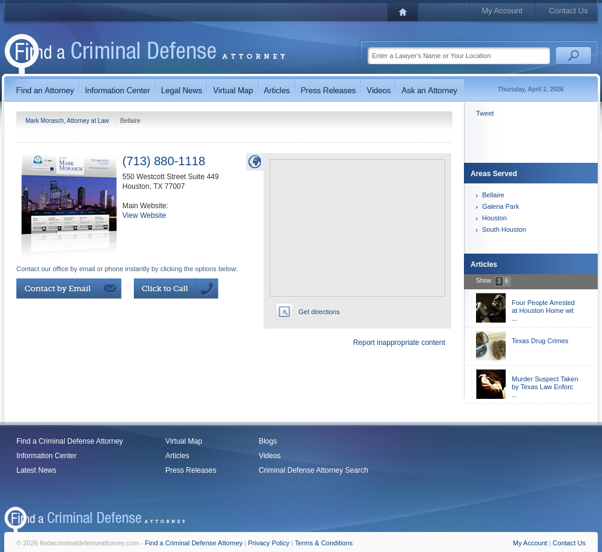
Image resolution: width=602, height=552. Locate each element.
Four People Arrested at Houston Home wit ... (543, 310)
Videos (269, 456)
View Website (144, 215)
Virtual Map (183, 441)
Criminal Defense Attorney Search (313, 470)
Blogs (268, 441)
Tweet (485, 113)
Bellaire (493, 195)
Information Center (46, 456)
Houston (494, 218)
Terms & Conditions (323, 543)
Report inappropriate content (399, 342)
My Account (501, 10)
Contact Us (568, 10)
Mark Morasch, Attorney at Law (68, 120)
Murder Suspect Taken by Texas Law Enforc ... (545, 386)
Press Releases (190, 470)
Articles (177, 456)
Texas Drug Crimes (540, 340)
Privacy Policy (268, 543)
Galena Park (500, 206)
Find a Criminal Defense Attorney (69, 441)
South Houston (504, 229)
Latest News (36, 470)
